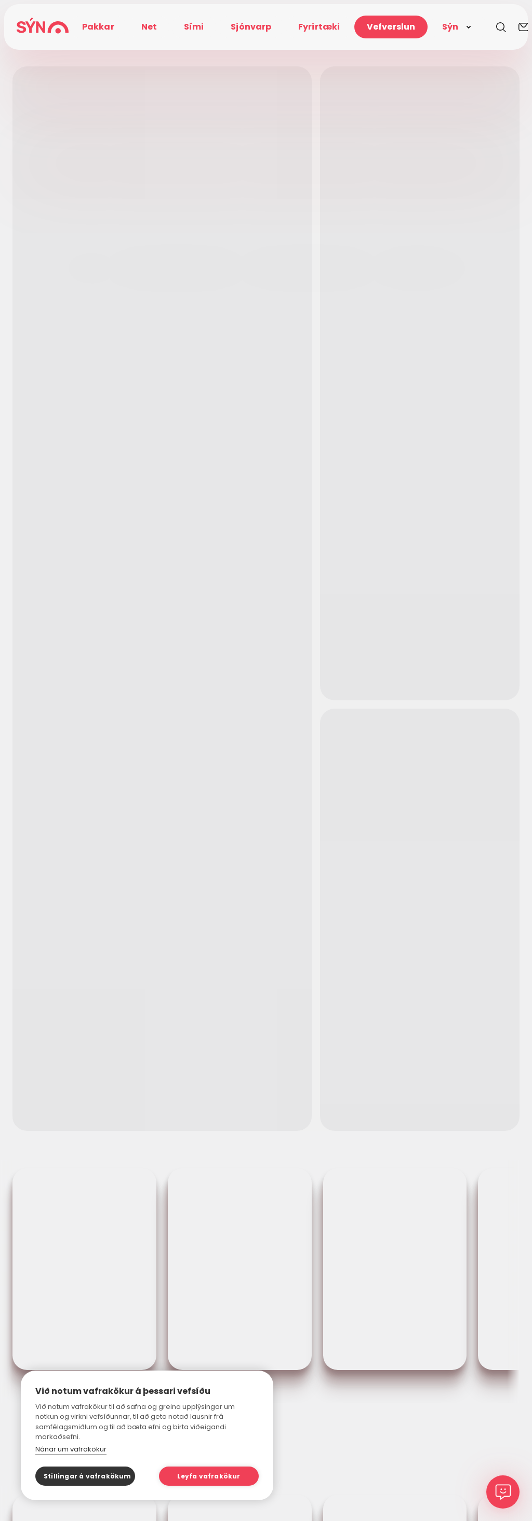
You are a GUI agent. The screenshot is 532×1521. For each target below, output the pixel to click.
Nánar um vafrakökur (71, 1449)
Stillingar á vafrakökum (87, 1476)
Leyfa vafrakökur (208, 1476)
